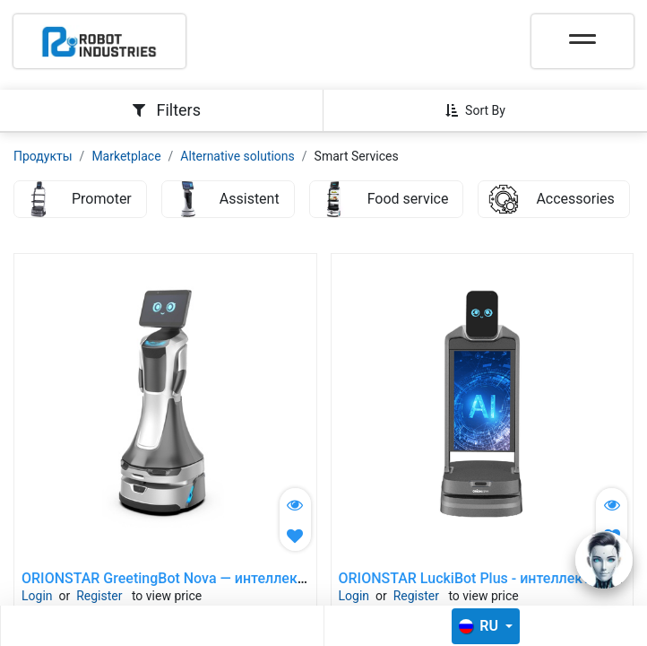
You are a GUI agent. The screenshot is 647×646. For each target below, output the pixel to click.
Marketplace (125, 156)
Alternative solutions (237, 156)
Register (99, 596)
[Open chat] (604, 560)
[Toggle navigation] (582, 33)
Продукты (43, 156)
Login (37, 596)
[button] (482, 110)
